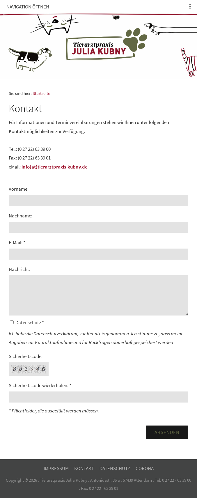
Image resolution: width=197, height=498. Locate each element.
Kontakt (84, 468)
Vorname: (19, 189)
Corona (145, 468)
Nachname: (20, 215)
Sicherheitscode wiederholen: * (40, 385)
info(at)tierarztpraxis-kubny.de (55, 167)
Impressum (56, 468)
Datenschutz (115, 468)
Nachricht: (19, 269)
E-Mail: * (17, 242)
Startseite (41, 93)
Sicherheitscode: (25, 356)
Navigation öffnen (27, 6)
